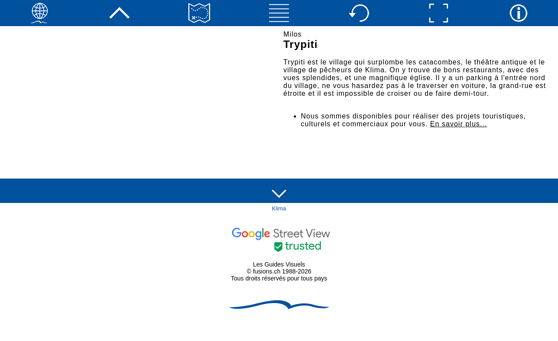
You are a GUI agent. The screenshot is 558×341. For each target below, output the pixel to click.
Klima (279, 208)
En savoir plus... (458, 124)
